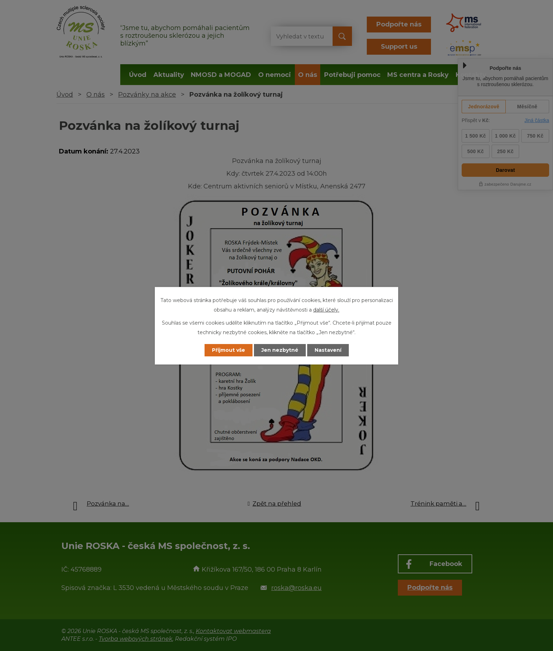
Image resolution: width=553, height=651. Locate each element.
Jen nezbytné (279, 350)
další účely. (326, 310)
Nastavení (328, 350)
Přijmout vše (228, 350)
